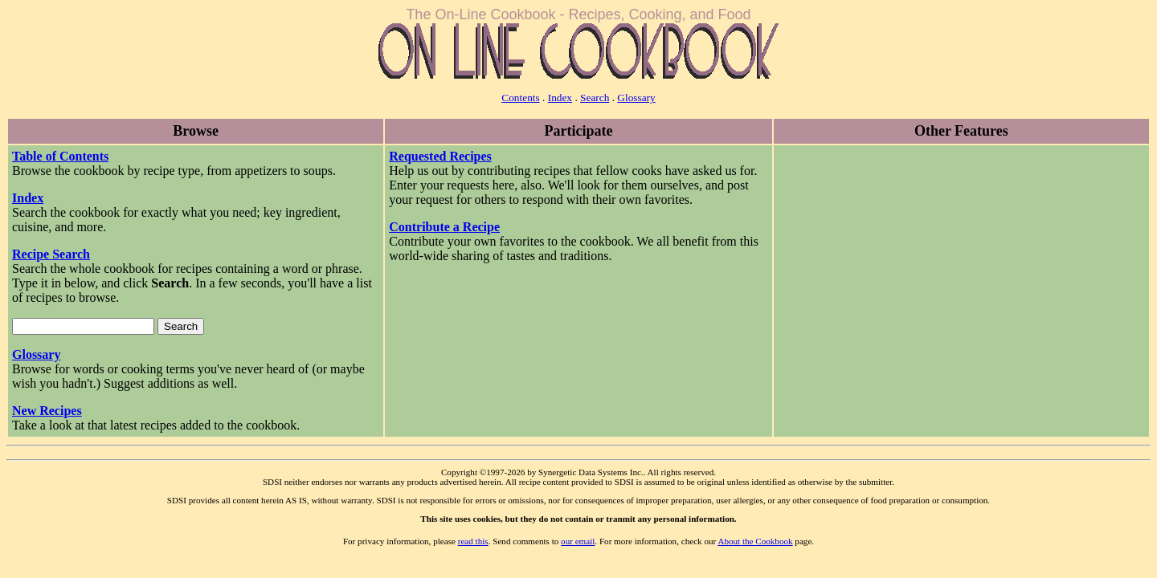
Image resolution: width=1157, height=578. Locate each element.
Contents (520, 98)
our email (578, 541)
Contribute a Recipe (444, 227)
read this (473, 541)
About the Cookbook (755, 541)
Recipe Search (51, 254)
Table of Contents (60, 156)
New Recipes (47, 410)
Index (560, 98)
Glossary (636, 98)
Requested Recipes (440, 156)
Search (594, 98)
